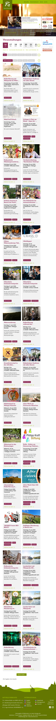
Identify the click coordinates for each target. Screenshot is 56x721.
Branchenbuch (34, 2)
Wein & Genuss (8, 62)
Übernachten (33, 34)
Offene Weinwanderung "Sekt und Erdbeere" (11, 244)
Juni (5, 56)
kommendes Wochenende (15, 51)
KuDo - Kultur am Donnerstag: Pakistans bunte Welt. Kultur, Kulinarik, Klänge (30, 448)
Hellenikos (29, 707)
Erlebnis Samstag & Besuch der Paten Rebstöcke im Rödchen (11, 203)
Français (28, 703)
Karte (41, 2)
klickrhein (11, 716)
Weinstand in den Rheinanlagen (10, 446)
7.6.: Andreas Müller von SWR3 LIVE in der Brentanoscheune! (13, 701)
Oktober (28, 56)
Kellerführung (9, 649)
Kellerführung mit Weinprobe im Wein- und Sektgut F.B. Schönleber (11, 82)
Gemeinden (48, 34)
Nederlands (40, 701)
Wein (31, 31)
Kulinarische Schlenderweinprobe (11, 568)
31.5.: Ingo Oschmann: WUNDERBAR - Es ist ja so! (13, 708)
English (28, 701)
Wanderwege (49, 32)
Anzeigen (39, 62)
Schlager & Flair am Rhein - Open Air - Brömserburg (30, 122)
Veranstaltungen (10, 32)
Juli (9, 56)
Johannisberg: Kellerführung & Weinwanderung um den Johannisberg (11, 488)
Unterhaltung (27, 140)
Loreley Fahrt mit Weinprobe (29, 609)
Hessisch (39, 705)
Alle (15, 62)
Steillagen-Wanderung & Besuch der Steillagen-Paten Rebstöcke (30, 529)
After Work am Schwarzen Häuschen (30, 406)
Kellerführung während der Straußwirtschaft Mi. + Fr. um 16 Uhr (31, 326)
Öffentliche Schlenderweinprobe (11, 284)
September (21, 56)
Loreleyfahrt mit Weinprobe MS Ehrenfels (28, 569)
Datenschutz (51, 705)
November (35, 56)
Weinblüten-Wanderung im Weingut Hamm (9, 610)
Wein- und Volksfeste (31, 51)
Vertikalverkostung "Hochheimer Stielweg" (31, 162)
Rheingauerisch (41, 703)
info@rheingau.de (22, 718)
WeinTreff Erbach (10, 121)
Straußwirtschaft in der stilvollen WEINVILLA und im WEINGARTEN (11, 367)
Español (28, 705)
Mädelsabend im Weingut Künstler (10, 406)
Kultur (42, 32)
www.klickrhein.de (33, 718)
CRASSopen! (27, 242)
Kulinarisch (25, 32)
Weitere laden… (21, 676)
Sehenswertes (49, 31)
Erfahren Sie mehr (8, 102)
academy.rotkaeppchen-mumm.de (29, 22)
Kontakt (52, 701)
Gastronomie (33, 32)
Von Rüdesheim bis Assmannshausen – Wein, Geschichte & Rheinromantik (30, 204)
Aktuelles (26, 2)
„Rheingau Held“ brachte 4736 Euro (11, 706)
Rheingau (8, 8)
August (14, 56)
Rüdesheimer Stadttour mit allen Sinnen (31, 81)
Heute (4, 51)
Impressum (51, 703)
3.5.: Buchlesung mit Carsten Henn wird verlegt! (13, 704)
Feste (19, 62)
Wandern (31, 62)
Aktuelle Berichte (9, 699)
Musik (25, 62)
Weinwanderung (9, 324)
